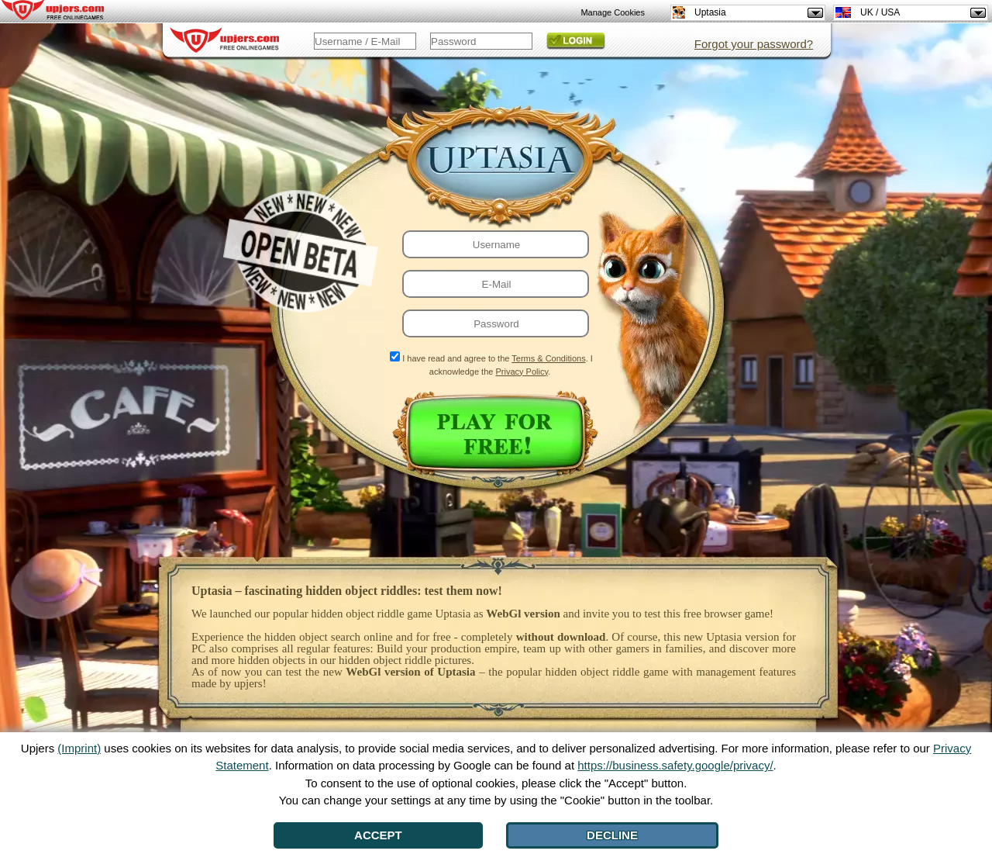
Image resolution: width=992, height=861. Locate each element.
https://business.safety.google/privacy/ (675, 765)
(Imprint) (79, 748)
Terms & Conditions (548, 358)
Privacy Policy (521, 371)
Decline (612, 835)
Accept (378, 835)
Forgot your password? (753, 43)
